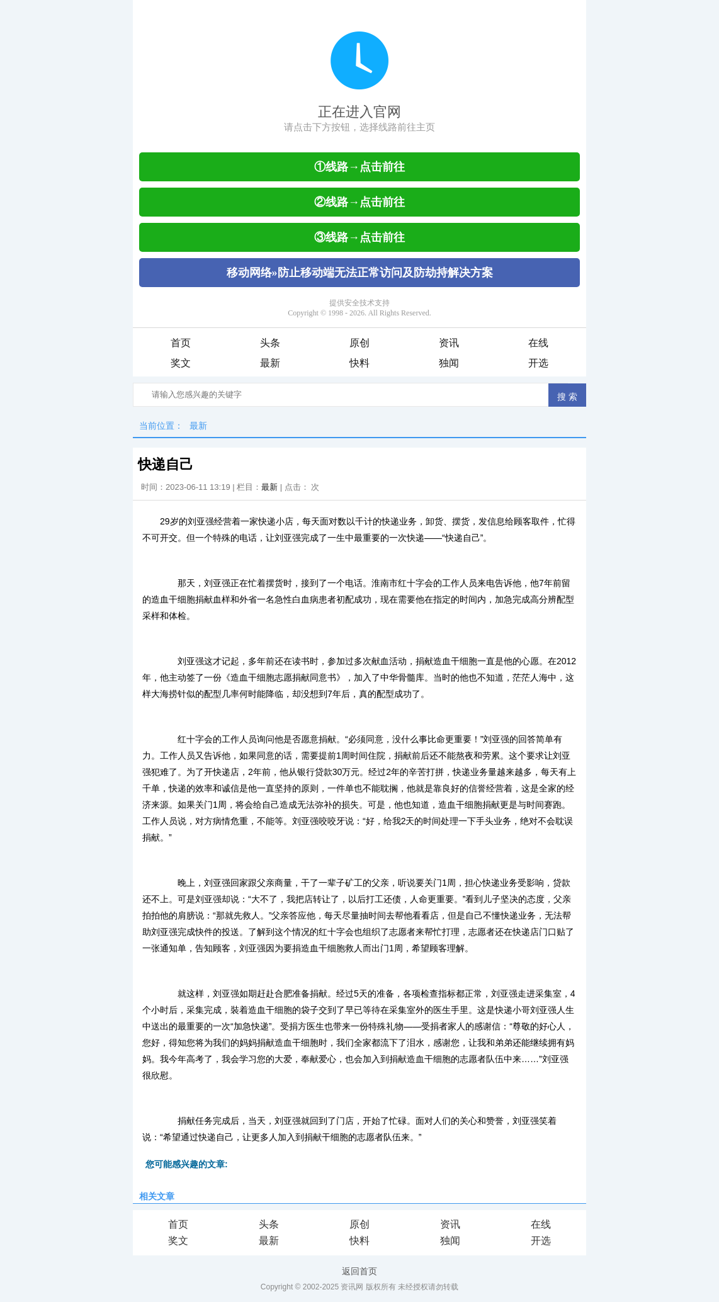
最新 (270, 363)
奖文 (181, 363)
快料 (359, 363)
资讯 (449, 342)
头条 (270, 342)
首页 (181, 342)
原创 (359, 342)
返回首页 (359, 1271)
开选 (538, 363)
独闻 (449, 363)
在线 (538, 342)
